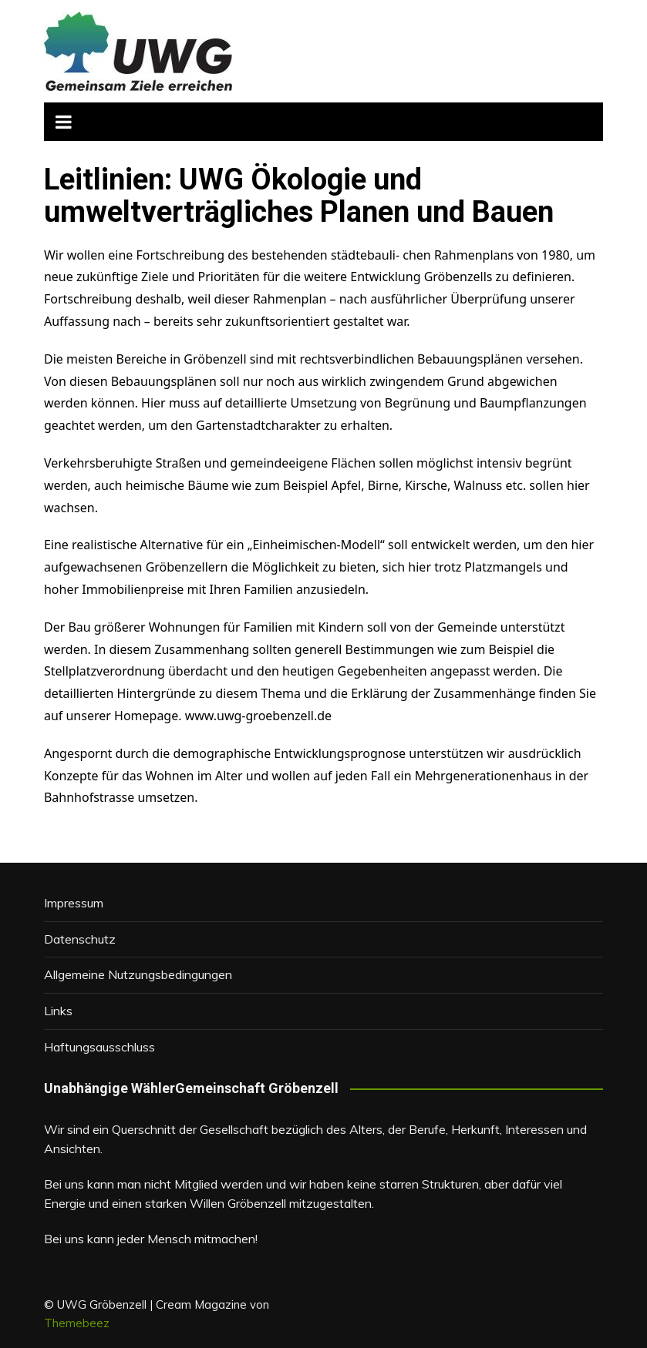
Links (58, 1010)
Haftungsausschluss (99, 1047)
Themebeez (77, 1323)
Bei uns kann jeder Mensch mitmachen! (151, 1238)
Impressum (73, 902)
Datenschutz (80, 939)
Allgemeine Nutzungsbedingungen (138, 974)
